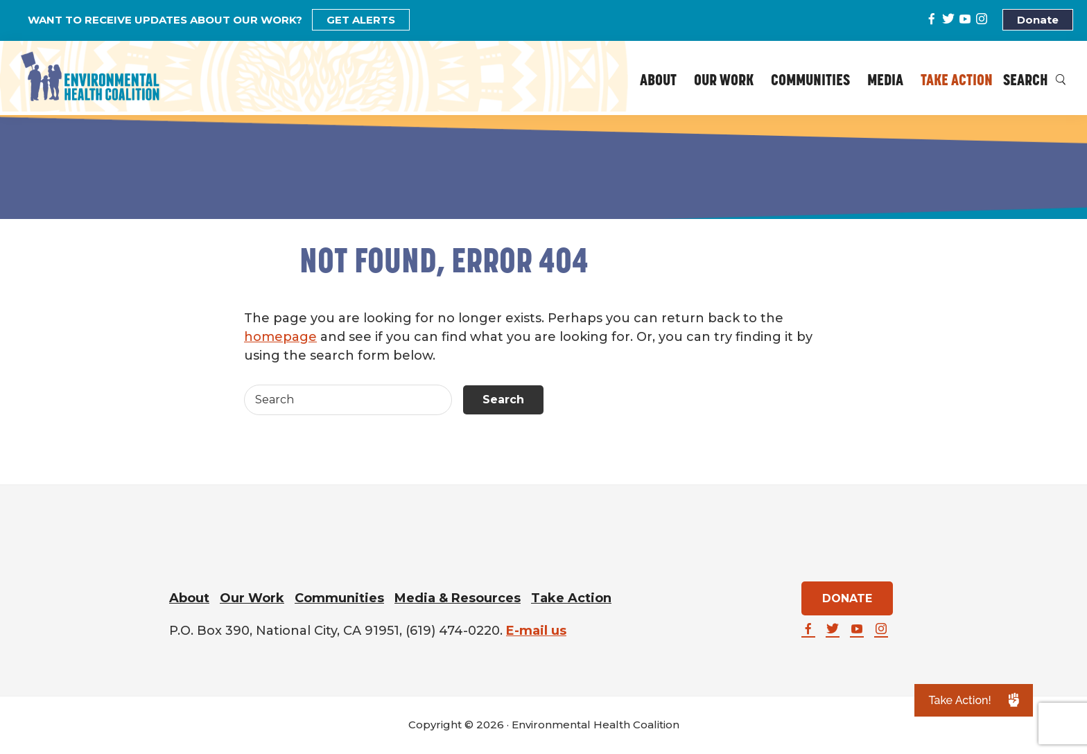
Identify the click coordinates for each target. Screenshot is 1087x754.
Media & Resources (457, 598)
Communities (339, 598)
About (189, 598)
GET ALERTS (361, 19)
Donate (1038, 19)
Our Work (252, 598)
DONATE (847, 598)
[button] (973, 700)
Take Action (571, 598)
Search (1034, 81)
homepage (280, 336)
